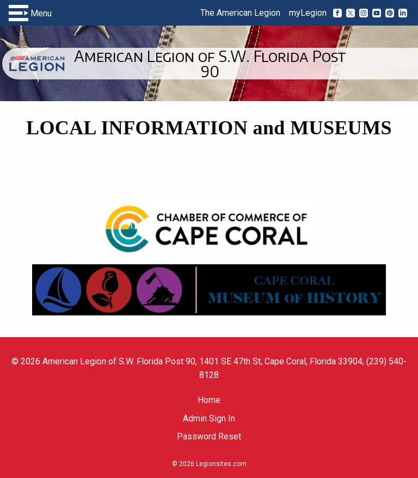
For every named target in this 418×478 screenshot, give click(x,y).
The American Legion (240, 13)
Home (209, 400)
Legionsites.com (221, 464)
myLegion (308, 13)
